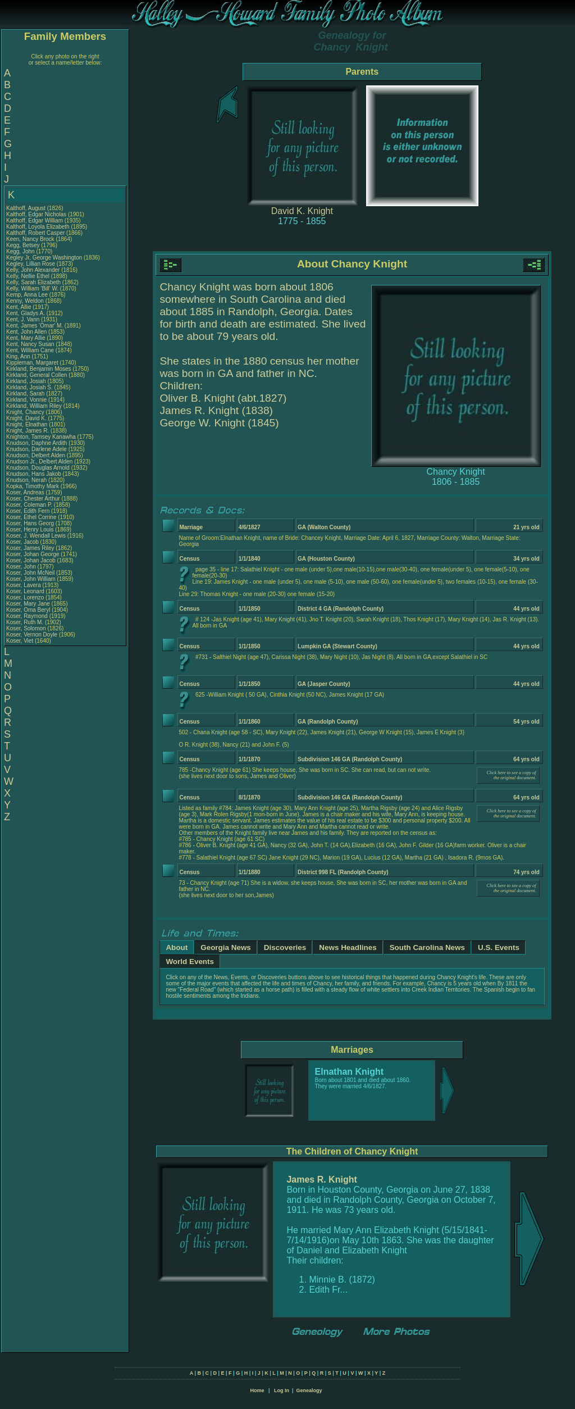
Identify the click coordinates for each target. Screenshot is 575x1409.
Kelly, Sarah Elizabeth (33, 282)
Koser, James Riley (30, 548)
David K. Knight (302, 211)
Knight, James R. (27, 431)
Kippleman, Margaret (33, 363)
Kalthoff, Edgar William (34, 220)
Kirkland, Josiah (26, 381)
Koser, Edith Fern (27, 511)
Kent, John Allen (26, 332)
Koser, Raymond (27, 616)
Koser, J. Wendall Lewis (36, 536)
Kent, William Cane (30, 350)
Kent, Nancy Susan (30, 344)
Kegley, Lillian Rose (30, 264)
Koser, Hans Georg (30, 523)
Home (257, 1390)
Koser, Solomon (26, 628)
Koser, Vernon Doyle (31, 634)
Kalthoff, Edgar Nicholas (36, 214)
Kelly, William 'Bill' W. (32, 288)
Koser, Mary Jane (28, 604)
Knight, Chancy (26, 412)
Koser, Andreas (26, 492)
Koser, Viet (20, 641)
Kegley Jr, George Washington (44, 257)
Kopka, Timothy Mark (32, 486)
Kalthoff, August (26, 208)
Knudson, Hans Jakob (33, 474)
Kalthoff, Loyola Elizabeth (38, 227)
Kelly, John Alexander (33, 270)
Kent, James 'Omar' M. (34, 325)
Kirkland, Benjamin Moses (38, 369)
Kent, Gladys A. (25, 313)
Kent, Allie (19, 307)
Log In (281, 1390)
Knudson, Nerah (27, 480)
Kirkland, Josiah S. (29, 387)
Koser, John (22, 566)
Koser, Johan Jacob (31, 560)
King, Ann (19, 356)
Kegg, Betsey (23, 245)
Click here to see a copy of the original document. (511, 775)
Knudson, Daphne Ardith (36, 443)
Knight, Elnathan (27, 424)
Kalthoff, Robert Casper (35, 233)
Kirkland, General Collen (36, 375)
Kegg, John (21, 251)
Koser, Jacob (23, 542)
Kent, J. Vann (22, 319)
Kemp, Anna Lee (27, 295)
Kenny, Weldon (25, 301)
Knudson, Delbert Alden (35, 455)
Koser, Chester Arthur (33, 499)
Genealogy (309, 1390)
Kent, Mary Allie (25, 338)
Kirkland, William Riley (34, 406)
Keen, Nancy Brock (30, 239)
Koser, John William (31, 579)
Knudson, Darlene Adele (36, 449)
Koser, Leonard (26, 591)
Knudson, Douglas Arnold (38, 468)
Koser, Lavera (24, 585)
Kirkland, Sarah (26, 393)
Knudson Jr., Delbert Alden (39, 461)
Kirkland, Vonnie (27, 400)
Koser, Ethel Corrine (31, 517)
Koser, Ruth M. (24, 622)
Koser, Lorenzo (25, 597)
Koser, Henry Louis (30, 529)
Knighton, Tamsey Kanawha (41, 437)
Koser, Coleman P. (29, 505)
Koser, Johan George (33, 554)
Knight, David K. (26, 418)
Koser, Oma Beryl (28, 610)
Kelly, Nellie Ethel (27, 276)
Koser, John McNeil (30, 573)
